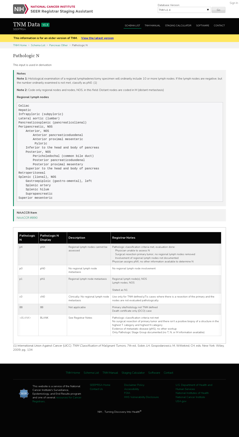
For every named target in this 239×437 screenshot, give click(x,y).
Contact (219, 25)
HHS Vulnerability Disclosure (141, 405)
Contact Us (96, 397)
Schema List (132, 25)
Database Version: (169, 5)
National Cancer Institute (190, 405)
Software (202, 25)
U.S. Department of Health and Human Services (194, 395)
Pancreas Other (58, 45)
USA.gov (181, 410)
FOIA (127, 401)
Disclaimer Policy (134, 393)
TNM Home (20, 45)
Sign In (234, 3)
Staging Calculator (178, 25)
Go (218, 10)
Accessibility (131, 397)
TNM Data (31, 24)
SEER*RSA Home (100, 393)
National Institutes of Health (192, 401)
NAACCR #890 (27, 226)
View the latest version (97, 38)
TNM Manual (152, 25)
